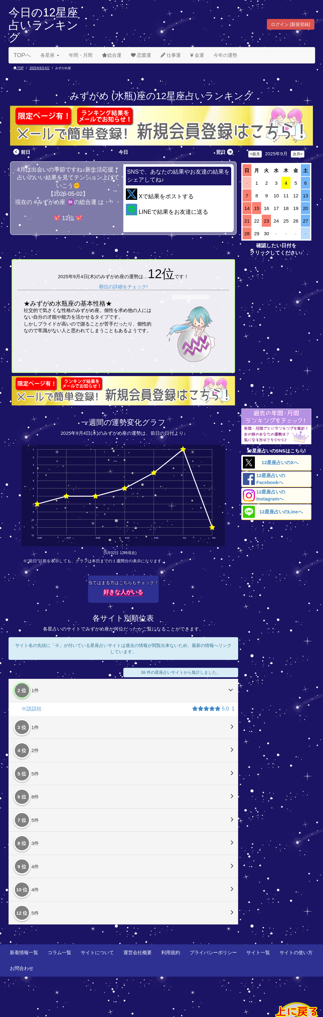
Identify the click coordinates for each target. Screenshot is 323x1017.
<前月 (255, 154)
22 (257, 221)
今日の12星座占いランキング (43, 25)
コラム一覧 (59, 952)
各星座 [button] (49, 55)
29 (257, 233)
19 (295, 208)
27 (305, 221)
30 (266, 233)
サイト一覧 (258, 952)
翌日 (225, 152)
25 (286, 221)
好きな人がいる (123, 592)
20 (305, 208)
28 (247, 233)
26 (295, 221)
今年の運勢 (225, 55)
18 (286, 208)
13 (305, 195)
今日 (123, 152)
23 (266, 221)
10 (276, 195)
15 (257, 208)
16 (266, 208)
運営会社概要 (137, 952)
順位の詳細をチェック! (123, 286)
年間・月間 (80, 55)
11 (286, 195)
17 (276, 208)
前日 (21, 152)
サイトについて (97, 952)
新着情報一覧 (24, 952)
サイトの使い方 (296, 952)
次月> (297, 154)
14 (247, 208)
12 (295, 195)
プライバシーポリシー (213, 952)
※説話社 (31, 708)
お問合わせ (21, 968)
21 (247, 221)
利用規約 (170, 952)
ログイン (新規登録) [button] (290, 24)
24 (276, 221)
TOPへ (22, 55)
